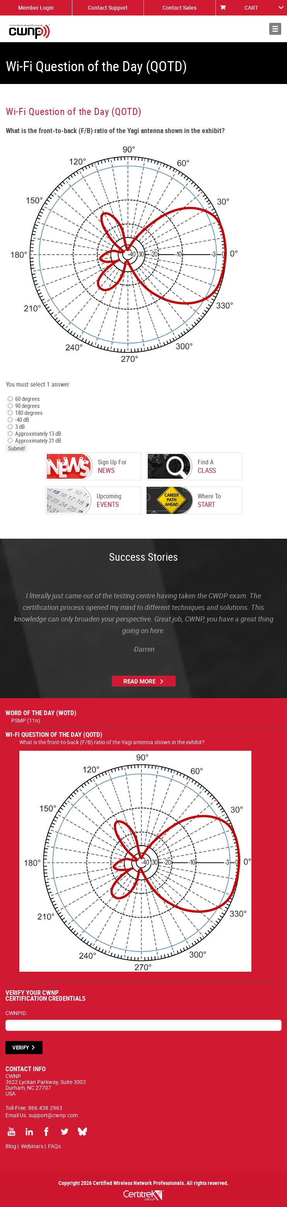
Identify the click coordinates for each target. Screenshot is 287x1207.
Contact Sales (179, 7)
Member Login (36, 7)
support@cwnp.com (53, 1115)
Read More (139, 681)
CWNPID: (16, 1013)
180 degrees (25, 412)
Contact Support (108, 7)
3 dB (16, 426)
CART (251, 7)
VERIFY (20, 1047)
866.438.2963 (45, 1107)
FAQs (54, 1146)
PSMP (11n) (25, 720)
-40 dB (18, 419)
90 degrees (24, 405)
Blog (10, 1146)
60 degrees (24, 398)
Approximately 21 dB (34, 440)
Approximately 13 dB (34, 433)
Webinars (32, 1146)
